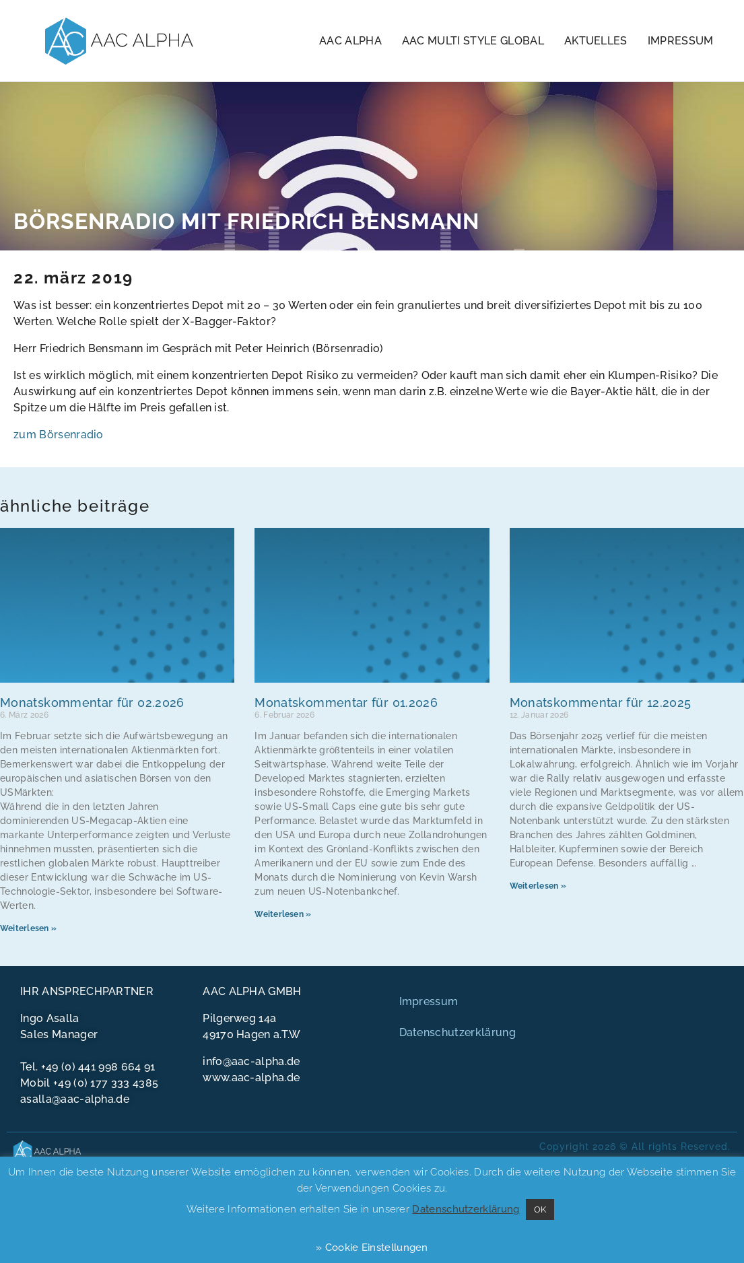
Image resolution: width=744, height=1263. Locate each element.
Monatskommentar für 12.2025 (600, 702)
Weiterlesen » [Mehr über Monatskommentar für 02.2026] (28, 928)
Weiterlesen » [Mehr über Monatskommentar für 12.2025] (538, 886)
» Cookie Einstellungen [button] (372, 1247)
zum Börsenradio (58, 434)
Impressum (681, 40)
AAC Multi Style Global (473, 40)
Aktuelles (596, 40)
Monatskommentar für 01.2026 (346, 702)
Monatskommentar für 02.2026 (92, 702)
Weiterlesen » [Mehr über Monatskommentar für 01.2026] (283, 914)
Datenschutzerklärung (457, 1032)
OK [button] (540, 1209)
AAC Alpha (350, 40)
